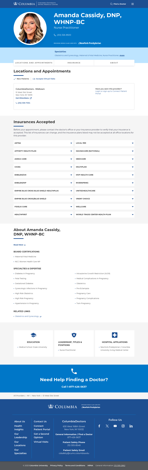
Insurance (73, 63)
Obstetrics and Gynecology (27, 316)
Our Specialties (20, 452)
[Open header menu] (132, 3)
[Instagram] (123, 426)
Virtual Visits (41, 442)
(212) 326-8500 (64, 35)
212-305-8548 (73, 445)
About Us (19, 421)
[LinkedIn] (131, 426)
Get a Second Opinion (41, 436)
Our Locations (19, 444)
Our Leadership (20, 436)
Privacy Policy (56, 465)
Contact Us (40, 421)
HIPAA (90, 465)
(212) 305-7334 (24, 103)
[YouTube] (115, 426)
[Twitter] (107, 426)
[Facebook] (99, 426)
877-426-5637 (74, 437)
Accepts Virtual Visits (45, 79)
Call (74, 386)
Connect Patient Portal (42, 428)
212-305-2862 (119, 465)
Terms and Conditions (75, 465)
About (114, 63)
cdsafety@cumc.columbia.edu (74, 453)
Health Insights (18, 428)
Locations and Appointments (33, 63)
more (122, 55)
